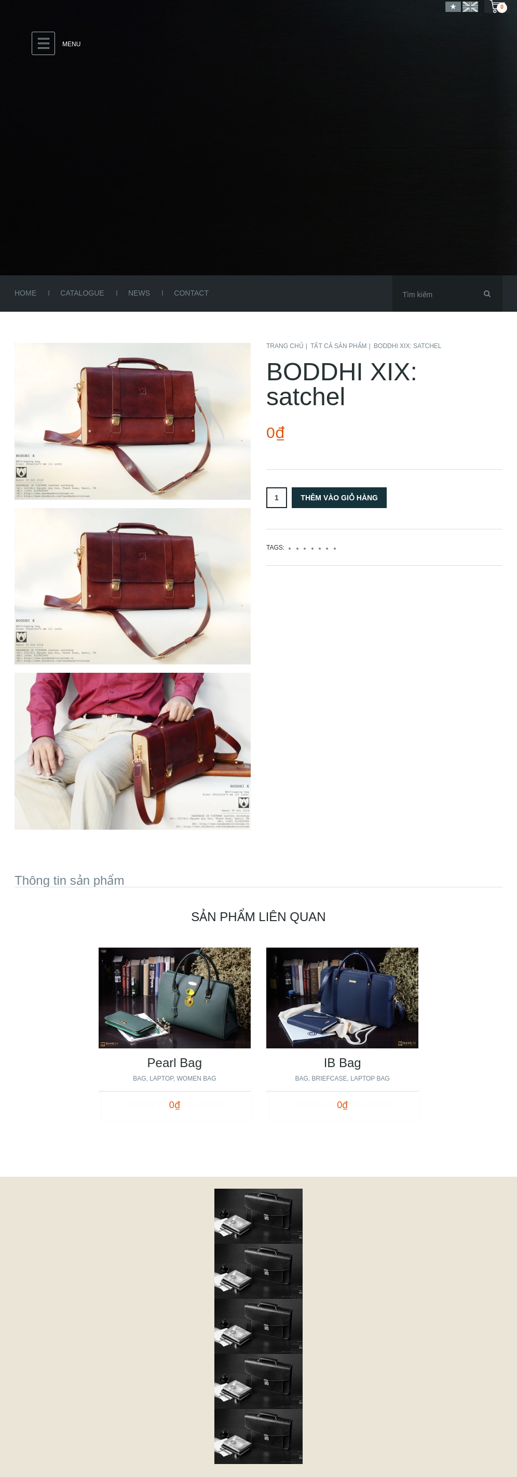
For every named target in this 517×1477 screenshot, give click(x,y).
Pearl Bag (174, 1063)
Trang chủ (285, 346)
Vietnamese (453, 6)
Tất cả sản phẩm (338, 346)
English (470, 6)
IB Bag (342, 1063)
